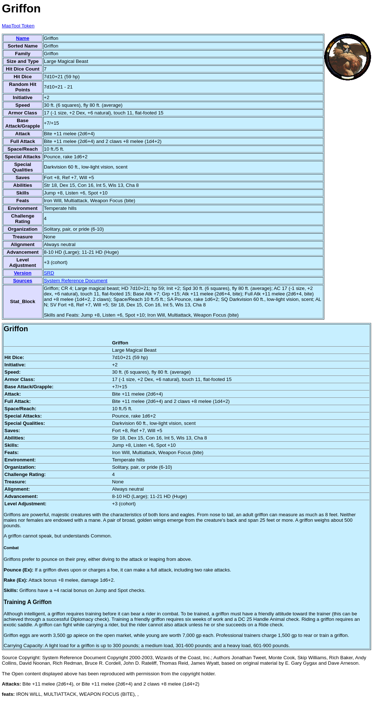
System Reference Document (75, 280)
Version (22, 273)
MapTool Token (18, 26)
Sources (23, 280)
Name (22, 38)
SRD (49, 273)
